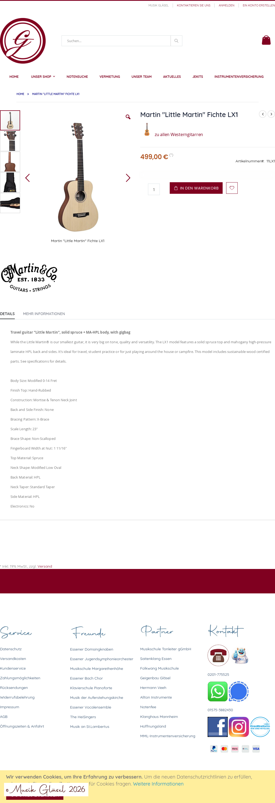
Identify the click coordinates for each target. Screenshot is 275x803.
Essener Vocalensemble (90, 707)
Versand (45, 566)
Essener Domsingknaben (91, 649)
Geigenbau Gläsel (155, 678)
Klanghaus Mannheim (159, 716)
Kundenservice (13, 668)
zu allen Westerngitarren (171, 134)
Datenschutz (10, 649)
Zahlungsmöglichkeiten (20, 678)
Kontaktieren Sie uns (194, 5)
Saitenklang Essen (156, 658)
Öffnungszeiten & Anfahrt (22, 726)
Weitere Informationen (158, 784)
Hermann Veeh (153, 687)
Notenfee (148, 707)
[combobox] (121, 40)
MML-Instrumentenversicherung (167, 735)
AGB (4, 716)
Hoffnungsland (153, 726)
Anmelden (226, 5)
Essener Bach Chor (86, 678)
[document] (138, 786)
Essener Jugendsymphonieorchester (101, 658)
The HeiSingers (83, 716)
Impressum (9, 707)
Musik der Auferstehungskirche (96, 697)
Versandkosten (13, 658)
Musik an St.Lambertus (89, 726)
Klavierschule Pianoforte (91, 687)
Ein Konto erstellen (259, 5)
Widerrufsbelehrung (17, 697)
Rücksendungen (14, 687)
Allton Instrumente (156, 697)
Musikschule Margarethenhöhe (96, 668)
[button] (128, 121)
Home (20, 94)
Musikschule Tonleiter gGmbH (165, 649)
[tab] (11, 312)
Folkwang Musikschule (159, 668)
